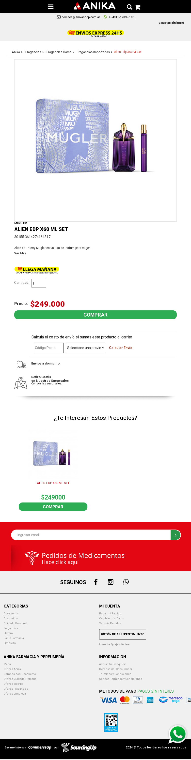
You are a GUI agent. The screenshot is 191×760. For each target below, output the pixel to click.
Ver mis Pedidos (110, 623)
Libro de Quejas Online (114, 644)
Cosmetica (11, 618)
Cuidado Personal (15, 623)
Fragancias (11, 628)
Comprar (53, 506)
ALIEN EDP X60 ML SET (53, 483)
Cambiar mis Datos (111, 618)
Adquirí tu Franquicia (112, 664)
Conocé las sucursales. (46, 383)
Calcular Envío (120, 348)
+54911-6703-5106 (119, 17)
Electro (8, 633)
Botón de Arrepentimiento (122, 634)
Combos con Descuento (20, 674)
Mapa (7, 664)
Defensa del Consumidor (115, 669)
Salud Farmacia (14, 638)
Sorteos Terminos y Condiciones (120, 679)
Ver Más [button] (20, 253)
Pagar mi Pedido (110, 613)
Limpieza (10, 643)
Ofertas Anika (12, 669)
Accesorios (11, 613)
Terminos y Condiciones (115, 674)
